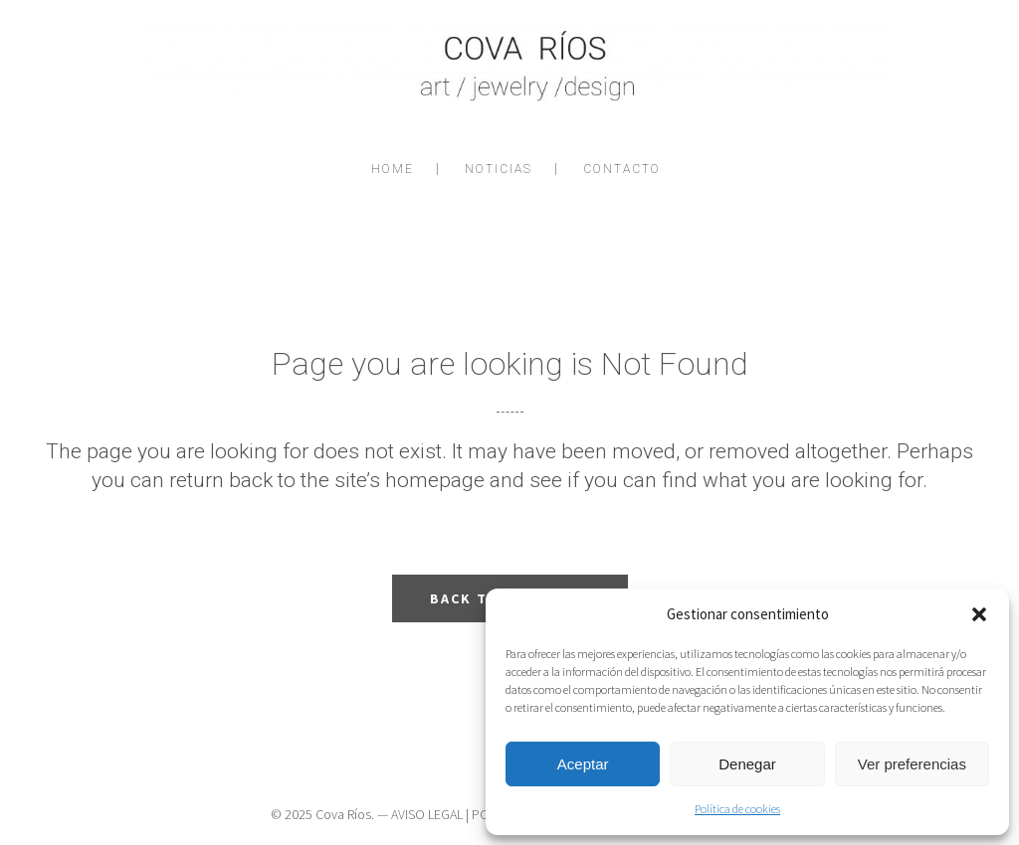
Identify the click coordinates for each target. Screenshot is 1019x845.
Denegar (747, 764)
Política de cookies (737, 808)
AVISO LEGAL (427, 814)
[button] (979, 614)
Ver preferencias (912, 764)
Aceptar (583, 764)
